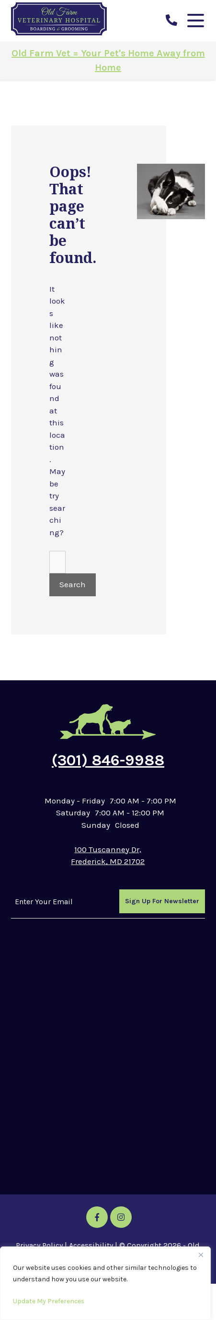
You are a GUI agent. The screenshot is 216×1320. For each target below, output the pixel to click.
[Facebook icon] (97, 1217)
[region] (105, 1283)
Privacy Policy (39, 1245)
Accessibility (91, 1245)
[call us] (171, 20)
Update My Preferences (48, 1301)
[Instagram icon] (121, 1217)
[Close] (200, 1254)
